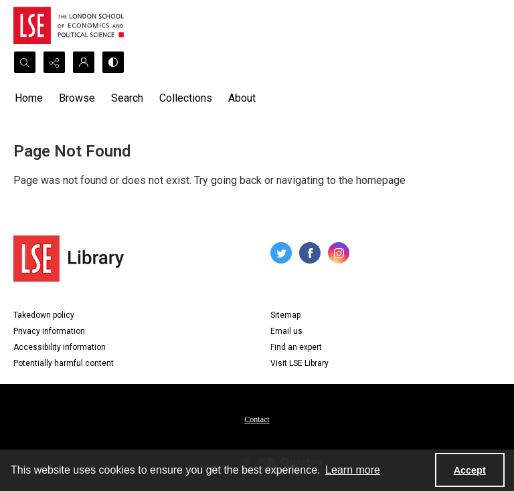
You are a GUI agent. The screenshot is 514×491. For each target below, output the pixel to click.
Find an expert (296, 347)
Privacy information (49, 331)
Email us (286, 331)
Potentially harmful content (63, 363)
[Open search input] (24, 62)
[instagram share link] (338, 253)
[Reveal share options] (54, 62)
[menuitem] (256, 419)
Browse (77, 98)
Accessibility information (59, 347)
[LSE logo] (68, 25)
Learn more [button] (352, 470)
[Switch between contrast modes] (113, 62)
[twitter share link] (281, 253)
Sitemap (285, 315)
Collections (185, 98)
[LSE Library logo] (68, 258)
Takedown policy (43, 315)
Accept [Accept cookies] (470, 470)
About (242, 98)
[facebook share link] (310, 253)
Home (29, 98)
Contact (256, 419)
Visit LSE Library (299, 363)
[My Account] (83, 62)
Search (127, 98)
